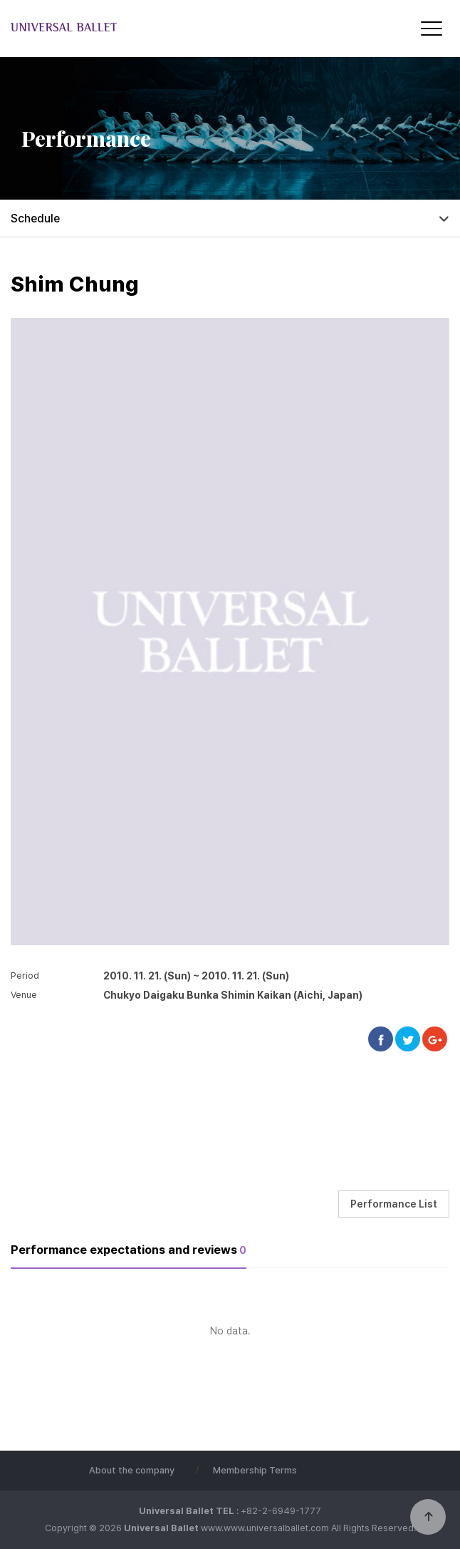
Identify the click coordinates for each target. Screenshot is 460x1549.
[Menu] (431, 28)
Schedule (35, 218)
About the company (131, 1470)
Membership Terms (255, 1470)
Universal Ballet (132, 27)
